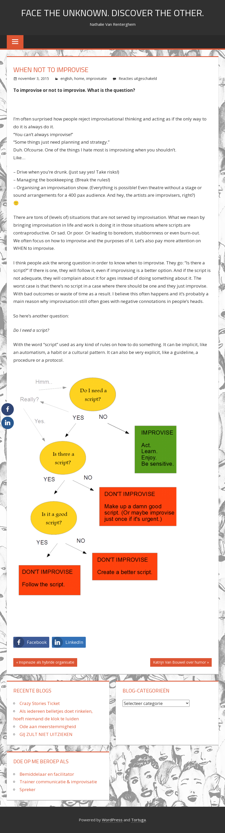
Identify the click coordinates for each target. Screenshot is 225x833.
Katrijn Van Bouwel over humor (179, 663)
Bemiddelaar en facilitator (47, 774)
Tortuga (138, 819)
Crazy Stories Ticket (40, 703)
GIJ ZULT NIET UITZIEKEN (46, 734)
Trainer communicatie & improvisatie (58, 782)
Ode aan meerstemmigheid (48, 726)
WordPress (112, 819)
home (79, 78)
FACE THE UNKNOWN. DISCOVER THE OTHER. (112, 12)
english (66, 78)
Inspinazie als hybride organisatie (46, 663)
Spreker (27, 789)
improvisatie (96, 78)
